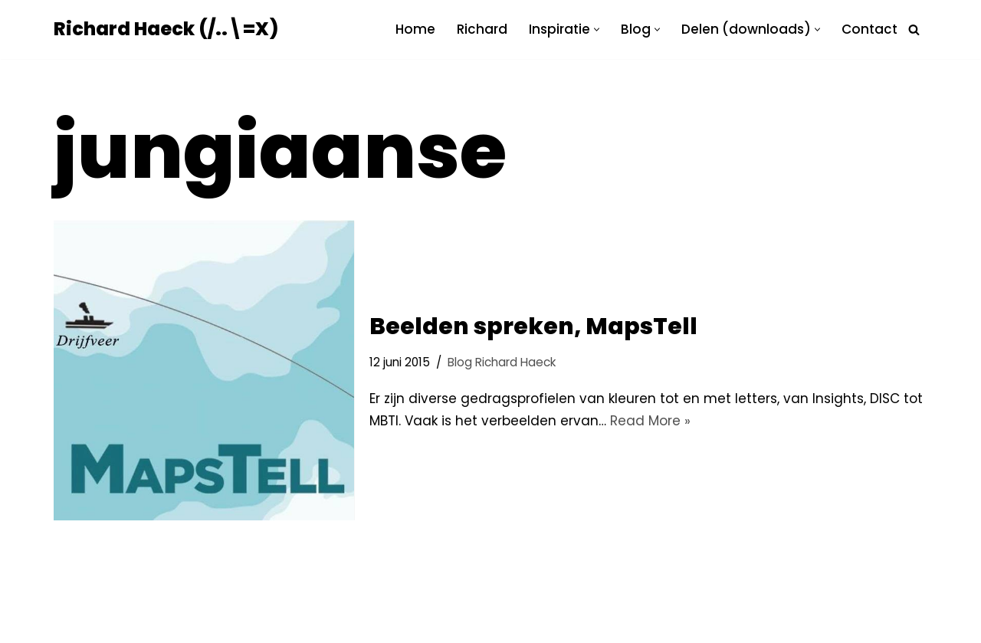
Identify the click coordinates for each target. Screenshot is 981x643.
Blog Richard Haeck (502, 362)
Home (415, 29)
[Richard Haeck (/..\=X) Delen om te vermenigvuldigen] (166, 29)
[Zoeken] (914, 29)
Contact (869, 29)
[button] (596, 29)
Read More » (650, 421)
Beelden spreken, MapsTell (533, 326)
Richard (482, 29)
